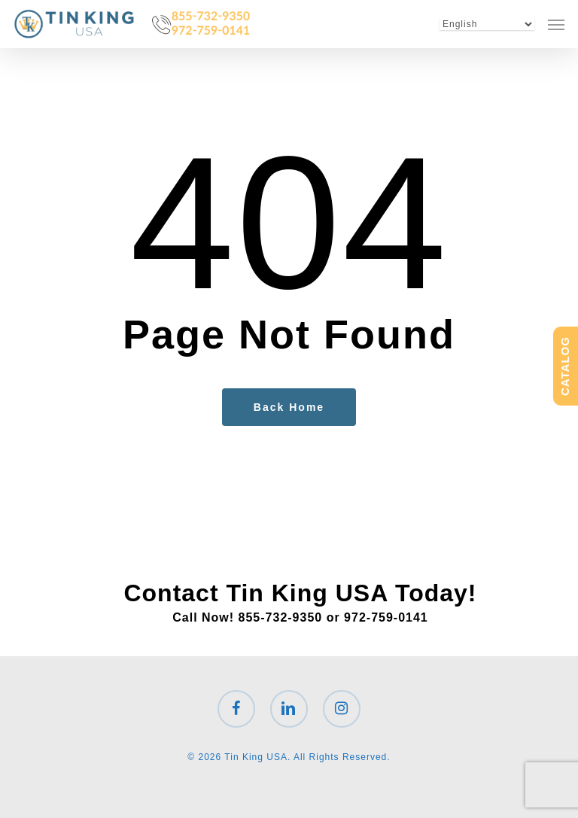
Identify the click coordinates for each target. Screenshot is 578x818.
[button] (556, 24)
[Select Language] (487, 24)
